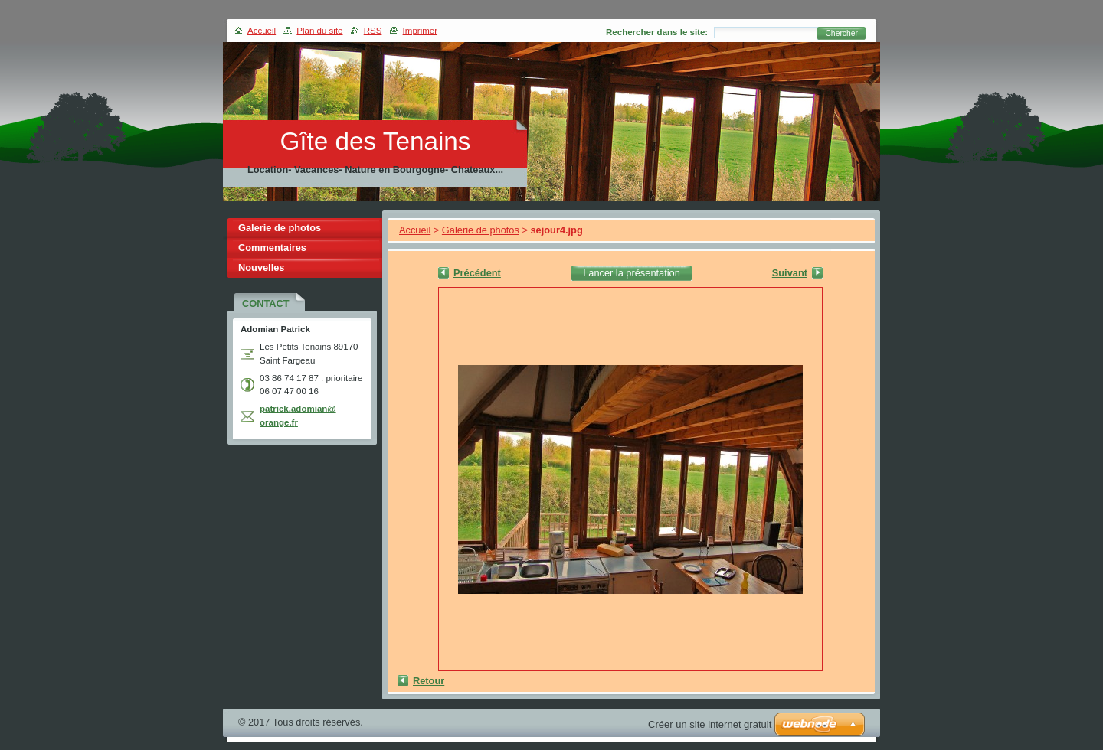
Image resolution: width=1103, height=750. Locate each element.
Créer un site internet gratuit (709, 724)
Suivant (789, 273)
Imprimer (420, 30)
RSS (373, 30)
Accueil (414, 230)
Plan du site (319, 30)
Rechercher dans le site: (657, 32)
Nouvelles (261, 267)
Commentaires (272, 247)
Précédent (477, 273)
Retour (428, 680)
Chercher (841, 33)
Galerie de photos (480, 230)
